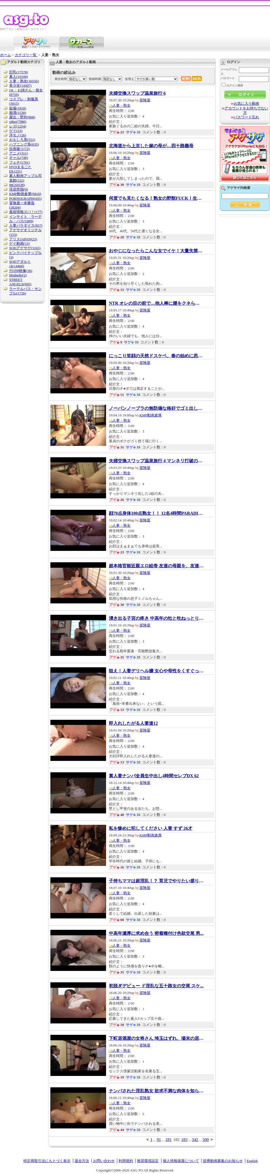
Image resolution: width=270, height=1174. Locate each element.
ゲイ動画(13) (19, 243)
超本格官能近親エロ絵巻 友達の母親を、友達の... (156, 566)
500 (206, 1139)
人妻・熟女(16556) (24, 81)
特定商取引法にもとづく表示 (46, 1161)
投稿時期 (95, 79)
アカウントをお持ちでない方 (246, 110)
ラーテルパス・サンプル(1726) (25, 291)
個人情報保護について (181, 1161)
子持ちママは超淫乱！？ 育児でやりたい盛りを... (156, 881)
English (252, 1161)
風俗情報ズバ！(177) (25, 212)
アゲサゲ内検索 (238, 188)
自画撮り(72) (19, 149)
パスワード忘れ (246, 117)
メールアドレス (229, 71)
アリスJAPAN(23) (23, 239)
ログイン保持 (232, 85)
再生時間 (61, 79)
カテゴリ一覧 (26, 55)
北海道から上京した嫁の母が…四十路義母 (151, 146)
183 (184, 1139)
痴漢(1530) (17, 113)
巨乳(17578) (18, 72)
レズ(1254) (17, 126)
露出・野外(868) (22, 117)
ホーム (5, 55)
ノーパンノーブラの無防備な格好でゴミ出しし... (156, 408)
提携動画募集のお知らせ (223, 1161)
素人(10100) (18, 76)
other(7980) (17, 121)
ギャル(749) (18, 158)
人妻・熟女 (121, 105)
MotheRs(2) (18, 275)
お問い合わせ (104, 1161)
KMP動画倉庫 (150, 415)
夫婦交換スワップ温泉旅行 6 (137, 93)
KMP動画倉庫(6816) (25, 194)
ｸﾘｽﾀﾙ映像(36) (20, 271)
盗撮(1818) (17, 108)
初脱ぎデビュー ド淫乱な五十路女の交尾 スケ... (156, 986)
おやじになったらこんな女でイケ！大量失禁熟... (156, 251)
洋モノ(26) (17, 135)
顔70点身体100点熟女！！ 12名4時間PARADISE (156, 513)
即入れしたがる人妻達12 (133, 723)
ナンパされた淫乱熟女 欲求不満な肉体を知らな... (156, 1091)
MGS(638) (17, 185)
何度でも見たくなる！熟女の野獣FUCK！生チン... (156, 198)
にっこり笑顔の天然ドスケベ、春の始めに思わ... (156, 356)
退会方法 (82, 1161)
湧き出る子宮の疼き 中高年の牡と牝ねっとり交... (156, 618)
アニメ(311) (18, 153)
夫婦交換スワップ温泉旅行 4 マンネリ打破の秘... (156, 461)
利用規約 (126, 1161)
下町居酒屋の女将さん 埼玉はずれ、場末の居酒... (156, 1038)
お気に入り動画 (246, 103)
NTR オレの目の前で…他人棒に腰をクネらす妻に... (156, 303)
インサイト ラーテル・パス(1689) (25, 218)
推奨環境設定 (148, 1161)
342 (195, 1139)
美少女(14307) (20, 85)
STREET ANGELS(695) (20, 282)
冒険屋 (144, 100)
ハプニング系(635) (24, 144)
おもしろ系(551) (22, 140)
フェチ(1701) (19, 162)
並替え (129, 79)
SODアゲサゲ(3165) (25, 248)
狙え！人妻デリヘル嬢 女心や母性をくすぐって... (156, 671)
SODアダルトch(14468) (20, 263)
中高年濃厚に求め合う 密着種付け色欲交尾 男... (156, 933)
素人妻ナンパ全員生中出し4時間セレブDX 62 (154, 776)
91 (159, 1139)
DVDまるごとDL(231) (20, 169)
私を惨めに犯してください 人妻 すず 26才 (150, 828)
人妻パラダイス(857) (25, 225)
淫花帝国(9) (18, 189)
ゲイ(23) (16, 131)
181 (168, 1139)
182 (176, 1139)
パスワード (228, 78)
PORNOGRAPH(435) (25, 198)
